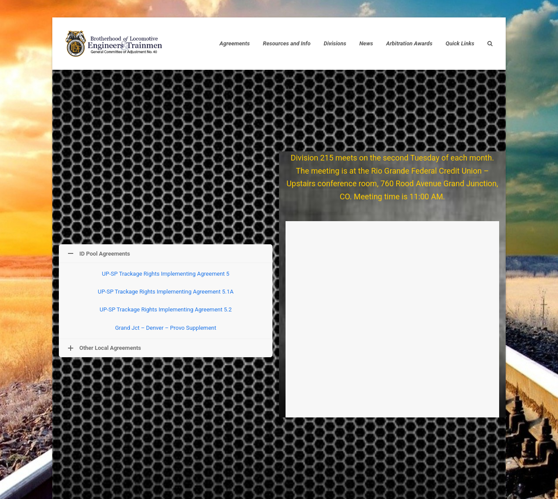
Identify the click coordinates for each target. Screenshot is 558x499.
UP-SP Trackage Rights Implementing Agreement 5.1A (166, 291)
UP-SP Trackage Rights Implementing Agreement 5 (165, 273)
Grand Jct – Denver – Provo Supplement (165, 328)
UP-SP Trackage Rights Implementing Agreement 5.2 (165, 309)
